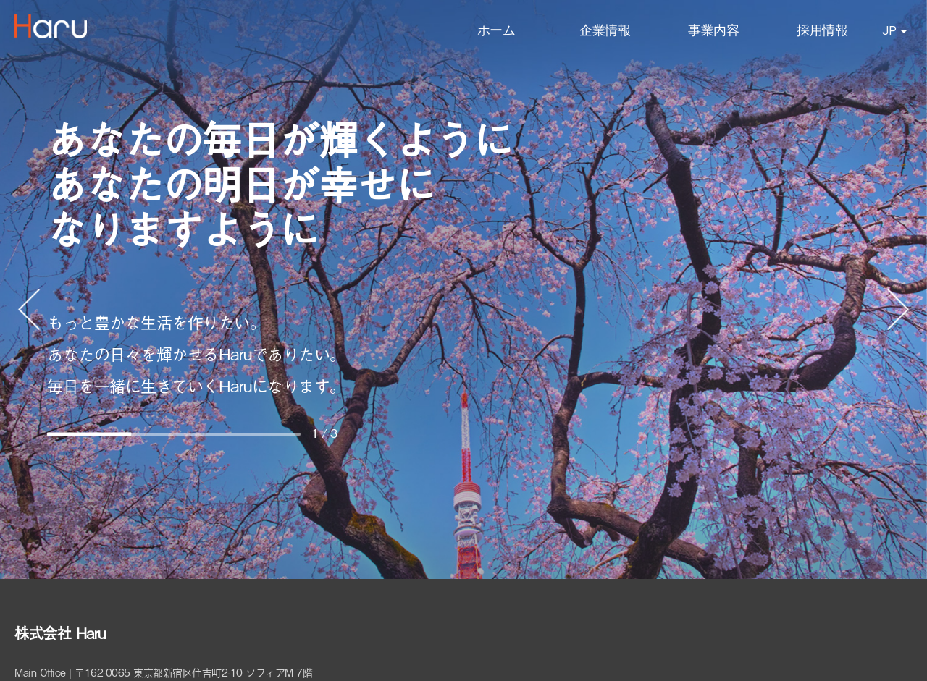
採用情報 (822, 30)
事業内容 (713, 30)
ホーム (496, 30)
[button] (29, 310)
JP (894, 31)
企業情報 (604, 30)
